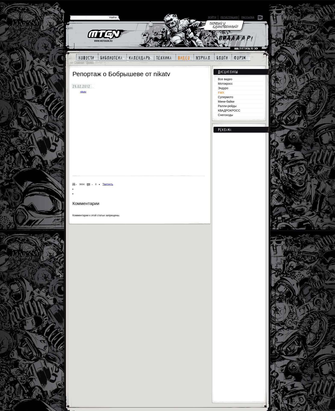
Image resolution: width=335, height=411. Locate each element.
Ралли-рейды (227, 106)
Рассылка (247, 17)
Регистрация (229, 17)
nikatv (83, 91)
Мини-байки (226, 101)
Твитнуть (108, 184)
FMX (221, 92)
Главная (79, 62)
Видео (90, 62)
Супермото (225, 97)
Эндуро (223, 88)
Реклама (225, 130)
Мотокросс (225, 83)
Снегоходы (225, 115)
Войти (212, 17)
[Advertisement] (238, 205)
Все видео (225, 79)
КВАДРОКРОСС (229, 110)
